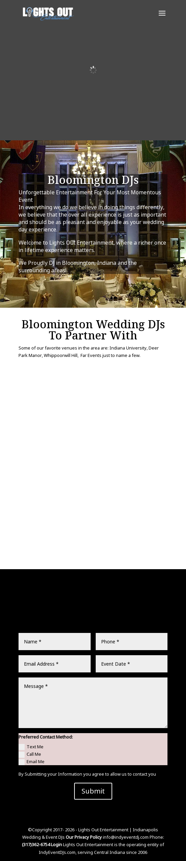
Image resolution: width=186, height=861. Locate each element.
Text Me (31, 747)
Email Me (31, 761)
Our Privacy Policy (84, 837)
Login (57, 844)
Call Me (30, 754)
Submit (93, 791)
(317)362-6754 (36, 844)
